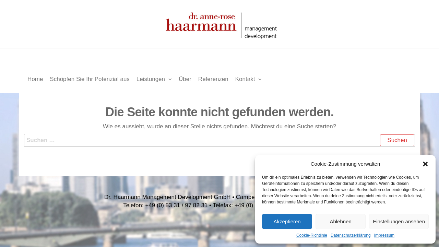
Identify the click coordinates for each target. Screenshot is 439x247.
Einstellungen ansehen (399, 221)
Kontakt (245, 79)
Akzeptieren (286, 221)
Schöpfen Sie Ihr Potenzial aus (89, 79)
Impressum (384, 235)
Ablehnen (340, 221)
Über (185, 79)
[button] (425, 164)
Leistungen (151, 79)
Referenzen (213, 79)
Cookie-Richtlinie (311, 235)
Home (35, 79)
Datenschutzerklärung (351, 235)
